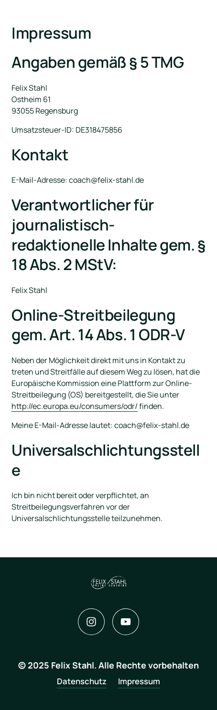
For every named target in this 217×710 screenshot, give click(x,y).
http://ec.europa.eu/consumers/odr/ (74, 406)
